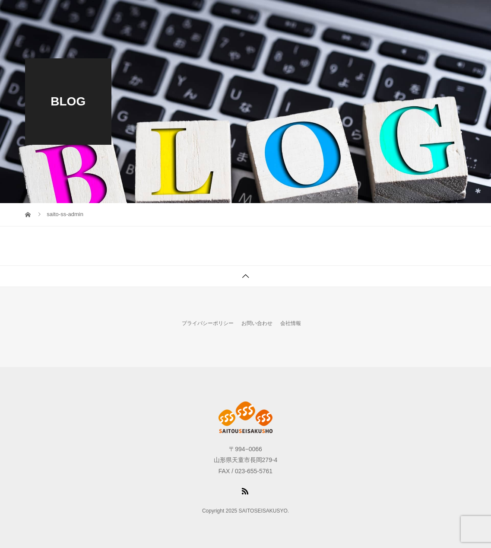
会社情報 (290, 323)
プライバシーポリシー (208, 323)
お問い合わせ (256, 323)
